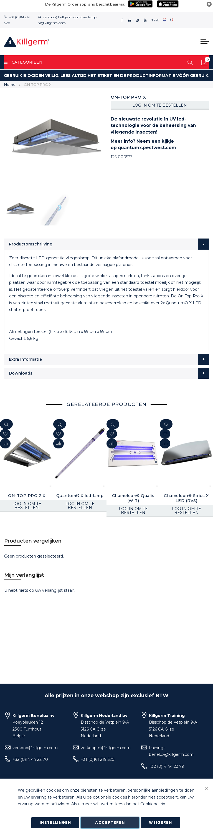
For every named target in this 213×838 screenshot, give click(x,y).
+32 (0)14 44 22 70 (30, 759)
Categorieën (23, 62)
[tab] (106, 244)
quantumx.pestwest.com (147, 147)
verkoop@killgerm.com (62, 17)
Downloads (20, 373)
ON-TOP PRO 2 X (26, 495)
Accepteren (110, 822)
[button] (5, 443)
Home (10, 84)
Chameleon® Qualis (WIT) (133, 498)
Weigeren (160, 822)
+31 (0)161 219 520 (98, 759)
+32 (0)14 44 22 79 (166, 766)
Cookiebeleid (152, 804)
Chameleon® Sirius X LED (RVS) (186, 498)
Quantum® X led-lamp (80, 495)
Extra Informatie (25, 359)
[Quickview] (6, 424)
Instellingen (55, 822)
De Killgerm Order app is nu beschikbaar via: (85, 4)
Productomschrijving (30, 244)
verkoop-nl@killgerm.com (106, 747)
